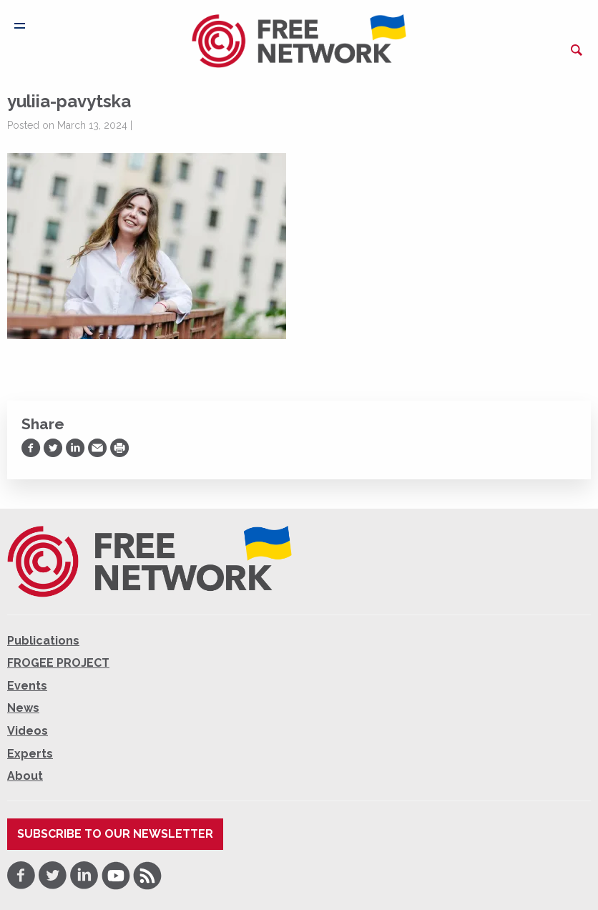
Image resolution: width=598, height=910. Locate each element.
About (25, 776)
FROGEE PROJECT (58, 663)
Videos (27, 731)
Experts (30, 753)
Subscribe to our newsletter (115, 834)
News (23, 708)
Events (27, 686)
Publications (43, 640)
